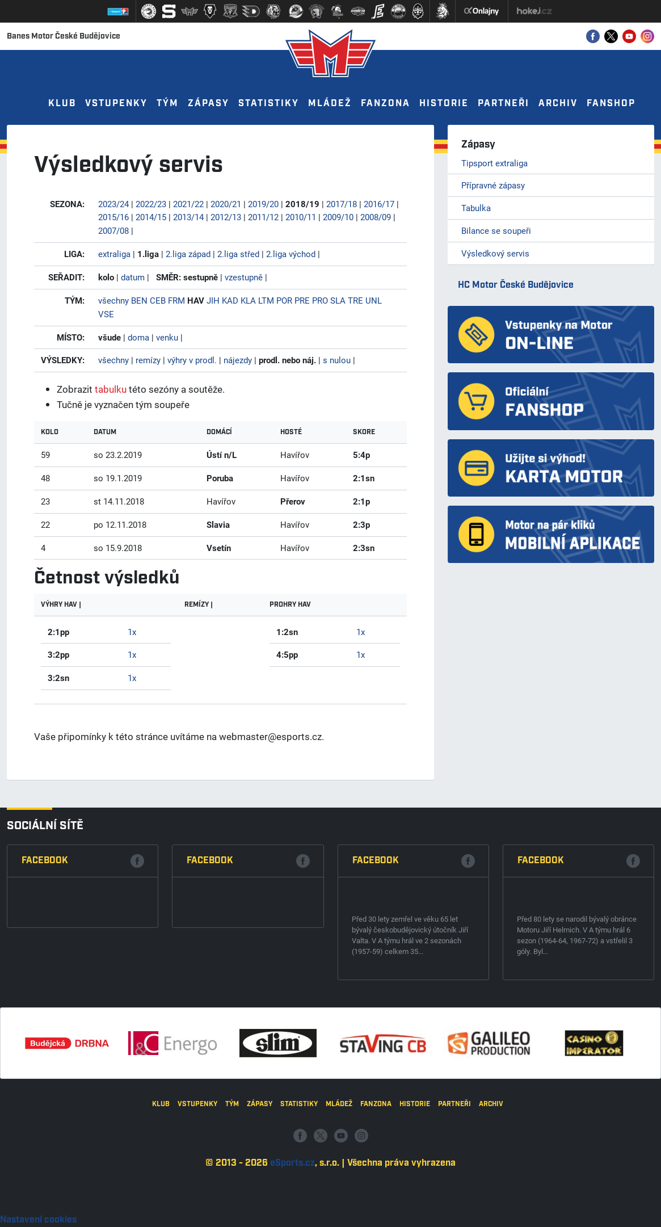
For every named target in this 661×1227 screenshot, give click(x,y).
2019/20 (263, 203)
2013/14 (188, 216)
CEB (158, 300)
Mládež (330, 104)
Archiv (558, 104)
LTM (266, 300)
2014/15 (151, 216)
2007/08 (113, 230)
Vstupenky (116, 104)
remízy (148, 359)
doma (138, 337)
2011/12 (263, 216)
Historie (444, 104)
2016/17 (379, 203)
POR (284, 300)
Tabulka (476, 207)
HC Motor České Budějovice (516, 285)
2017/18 (341, 203)
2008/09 (375, 216)
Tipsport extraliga (494, 163)
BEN (139, 300)
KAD (230, 300)
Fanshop (611, 104)
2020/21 (225, 203)
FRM (176, 300)
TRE (355, 300)
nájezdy (238, 359)
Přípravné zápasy (493, 185)
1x (132, 631)
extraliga (114, 253)
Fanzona (385, 104)
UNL (373, 300)
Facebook (45, 1012)
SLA (338, 300)
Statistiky (268, 104)
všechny (113, 300)
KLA (248, 300)
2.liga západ (188, 253)
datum (133, 277)
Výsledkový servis (495, 253)
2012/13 (225, 216)
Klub (62, 104)
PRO (320, 300)
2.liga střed (238, 253)
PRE (302, 300)
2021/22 (188, 203)
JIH (213, 300)
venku (167, 337)
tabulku (111, 389)
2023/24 (113, 203)
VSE (106, 314)
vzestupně (244, 277)
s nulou (337, 359)
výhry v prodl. (192, 359)
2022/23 (151, 203)
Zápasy (208, 104)
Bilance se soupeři (496, 230)
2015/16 (113, 216)
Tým (168, 104)
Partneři (503, 104)
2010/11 (300, 216)
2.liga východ (290, 253)
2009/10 (338, 216)
